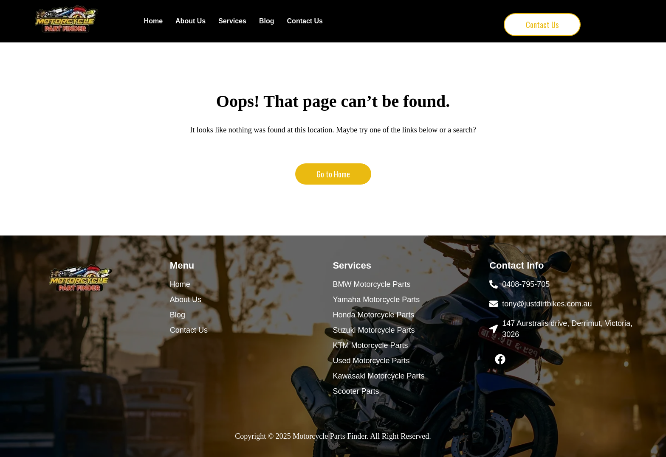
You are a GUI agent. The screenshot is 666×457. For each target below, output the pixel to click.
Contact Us (305, 21)
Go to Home (333, 173)
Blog (266, 21)
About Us (190, 21)
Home (153, 21)
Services (232, 21)
